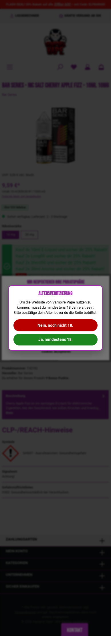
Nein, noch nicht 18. (55, 325)
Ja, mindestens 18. (55, 339)
